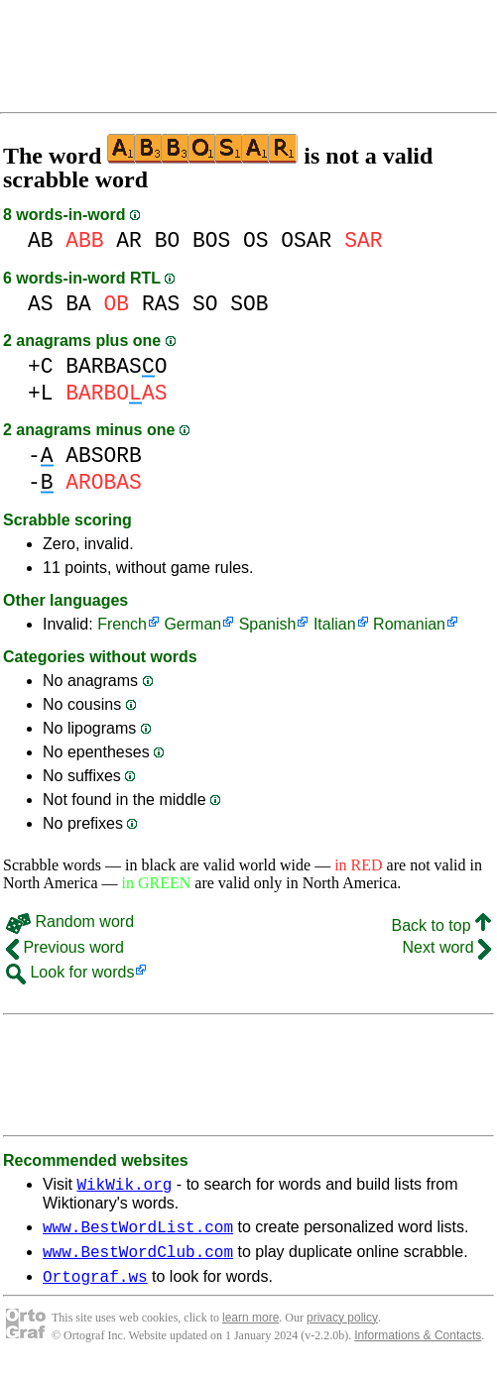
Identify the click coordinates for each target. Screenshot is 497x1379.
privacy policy (342, 1329)
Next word (447, 947)
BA (78, 303)
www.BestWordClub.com (138, 1260)
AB (41, 240)
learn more (250, 1329)
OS (256, 240)
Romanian (409, 624)
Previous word (65, 947)
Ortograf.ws (95, 1288)
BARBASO (116, 366)
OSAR (306, 240)
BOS (211, 240)
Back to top (442, 925)
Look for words (70, 972)
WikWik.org (124, 1187)
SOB (249, 303)
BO (168, 240)
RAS (161, 303)
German (192, 624)
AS (41, 303)
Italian (334, 624)
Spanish (268, 624)
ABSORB (103, 455)
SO (205, 303)
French (122, 624)
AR (129, 240)
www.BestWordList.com (138, 1232)
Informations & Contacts (417, 1347)
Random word (70, 921)
